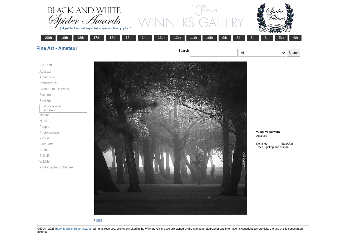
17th (97, 38)
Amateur (50, 110)
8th (239, 38)
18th (80, 38)
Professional (52, 106)
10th (209, 38)
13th (161, 38)
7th (253, 38)
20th (48, 38)
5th (281, 38)
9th (224, 38)
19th (64, 38)
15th (129, 38)
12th (177, 38)
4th (295, 38)
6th (267, 38)
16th (113, 38)
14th (145, 38)
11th (193, 38)
